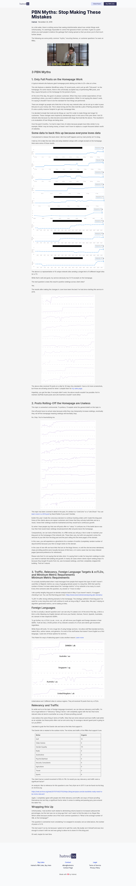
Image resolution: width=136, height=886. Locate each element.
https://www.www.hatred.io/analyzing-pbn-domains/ (84, 595)
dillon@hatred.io (68, 865)
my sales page (77, 388)
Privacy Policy (95, 868)
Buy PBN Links (110, 4)
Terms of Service (95, 865)
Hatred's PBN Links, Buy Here (41, 865)
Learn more (80, 637)
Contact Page (68, 868)
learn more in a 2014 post (40, 514)
